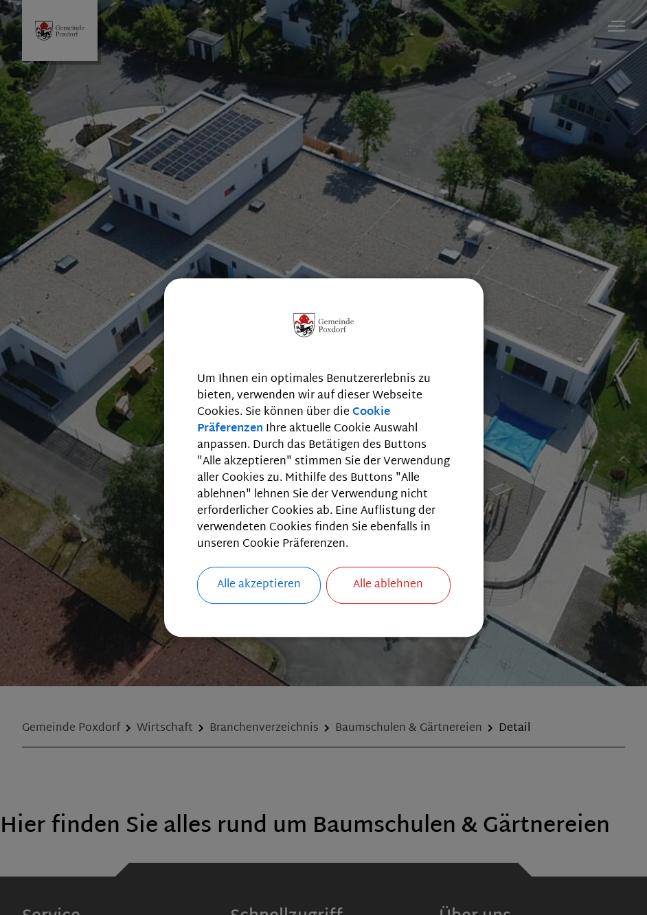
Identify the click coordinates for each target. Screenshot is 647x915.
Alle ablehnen (388, 585)
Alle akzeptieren (259, 585)
